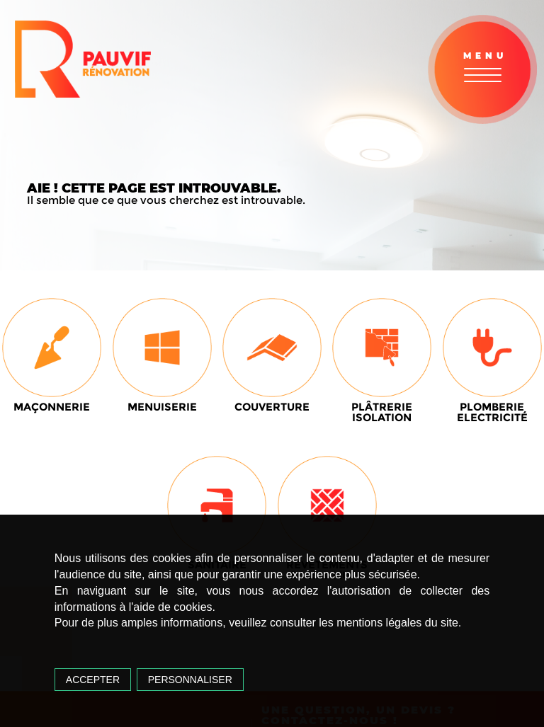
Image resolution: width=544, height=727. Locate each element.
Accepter (93, 679)
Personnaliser (190, 679)
